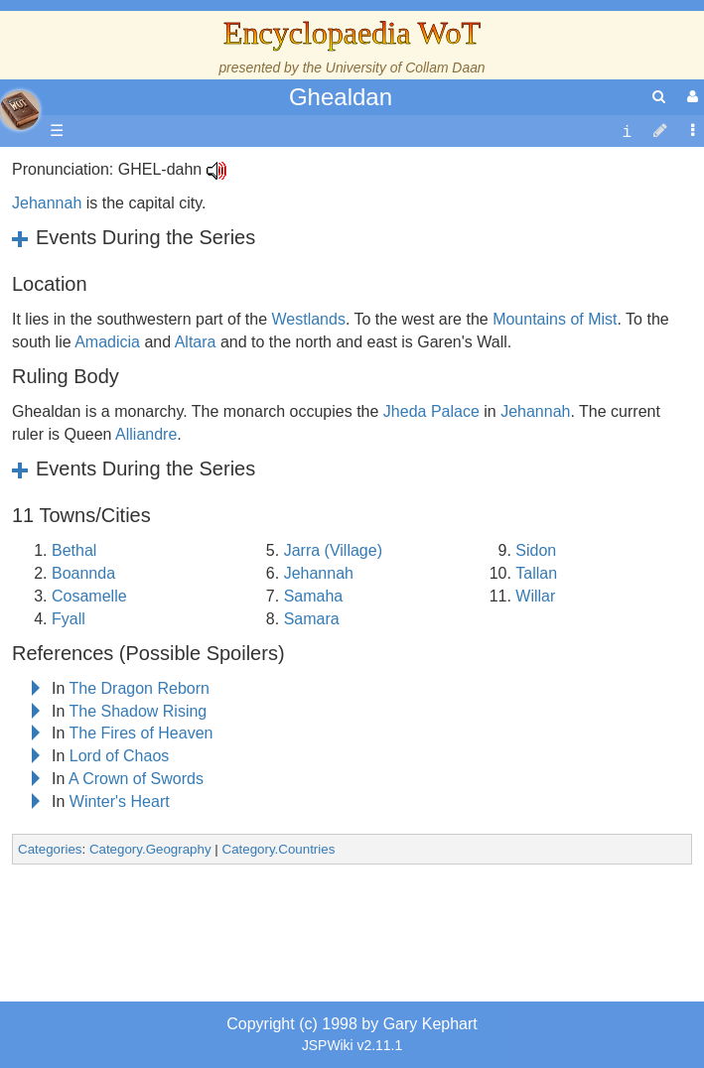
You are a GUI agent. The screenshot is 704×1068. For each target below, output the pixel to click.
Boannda (83, 573)
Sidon (535, 550)
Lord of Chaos (120, 755)
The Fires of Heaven (141, 733)
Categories (49, 849)
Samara (312, 618)
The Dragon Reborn (140, 688)
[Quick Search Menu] (658, 96)
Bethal (74, 550)
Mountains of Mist (555, 319)
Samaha (314, 596)
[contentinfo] (626, 131)
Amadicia (107, 342)
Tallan (536, 573)
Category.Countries (279, 849)
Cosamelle (89, 596)
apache (20, 110)
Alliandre (146, 434)
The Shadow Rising (139, 711)
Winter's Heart (120, 801)
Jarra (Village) (333, 550)
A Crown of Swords (136, 778)
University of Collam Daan (406, 67)
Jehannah (46, 203)
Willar (535, 596)
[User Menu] (690, 96)
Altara (195, 342)
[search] (658, 96)
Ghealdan (340, 96)
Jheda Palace (431, 411)
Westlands (308, 319)
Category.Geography (150, 849)
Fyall (68, 618)
